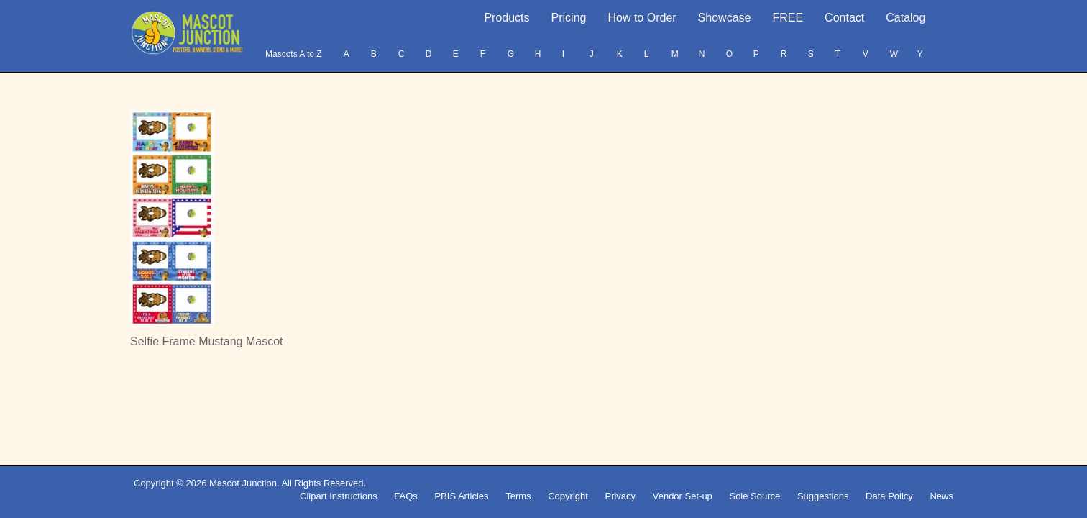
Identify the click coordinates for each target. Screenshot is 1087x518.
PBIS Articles (461, 496)
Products (506, 18)
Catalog (905, 18)
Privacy (620, 496)
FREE (787, 18)
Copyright (568, 496)
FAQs (406, 496)
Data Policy (889, 496)
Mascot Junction (243, 483)
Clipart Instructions (338, 496)
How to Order (641, 18)
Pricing (569, 18)
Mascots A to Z (293, 54)
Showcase (724, 18)
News (941, 496)
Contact (844, 18)
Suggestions (823, 496)
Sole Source (754, 496)
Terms (518, 496)
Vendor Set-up (682, 496)
